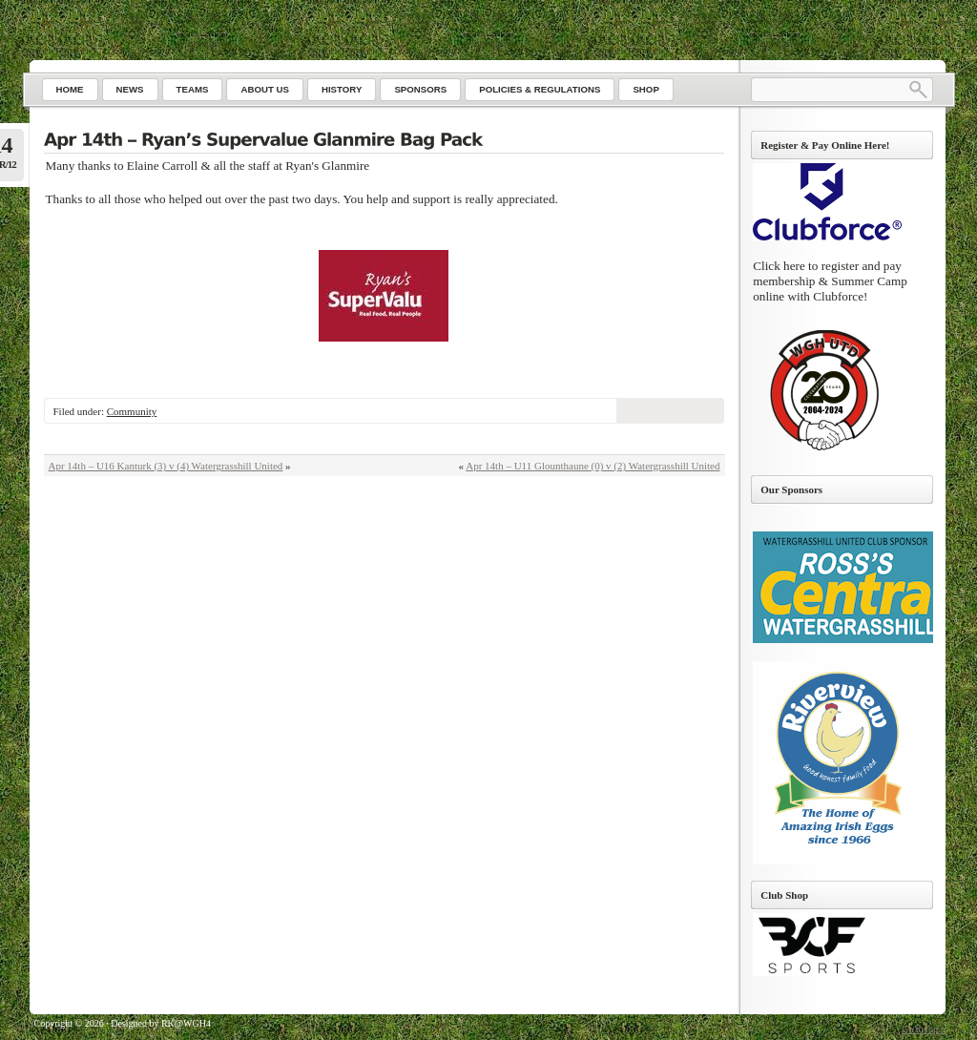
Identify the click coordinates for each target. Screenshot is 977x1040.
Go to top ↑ (923, 1029)
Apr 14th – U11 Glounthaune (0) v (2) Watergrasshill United (592, 465)
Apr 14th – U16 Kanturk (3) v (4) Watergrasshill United (166, 465)
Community (132, 411)
